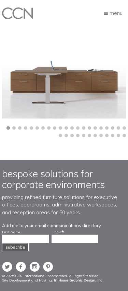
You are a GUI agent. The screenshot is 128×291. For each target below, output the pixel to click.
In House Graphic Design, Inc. (78, 280)
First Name (11, 232)
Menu (116, 13)
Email (56, 232)
